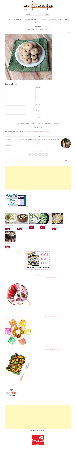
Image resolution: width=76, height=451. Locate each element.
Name (38, 104)
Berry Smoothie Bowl (51, 277)
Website (38, 117)
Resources (63, 19)
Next (69, 32)
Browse (18, 19)
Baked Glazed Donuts (46, 29)
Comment (38, 87)
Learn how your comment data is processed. (37, 131)
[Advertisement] (38, 178)
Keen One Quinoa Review (51, 316)
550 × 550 (37, 29)
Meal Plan (53, 19)
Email (38, 111)
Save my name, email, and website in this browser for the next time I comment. (39, 123)
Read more (9, 145)
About (11, 19)
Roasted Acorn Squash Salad (51, 349)
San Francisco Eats (31, 19)
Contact (38, 22)
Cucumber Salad (33, 225)
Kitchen (43, 19)
